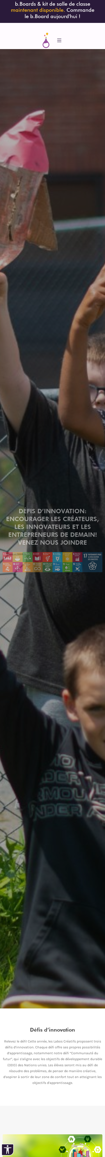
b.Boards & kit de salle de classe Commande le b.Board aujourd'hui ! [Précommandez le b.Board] (52, 10)
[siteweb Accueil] (46, 40)
